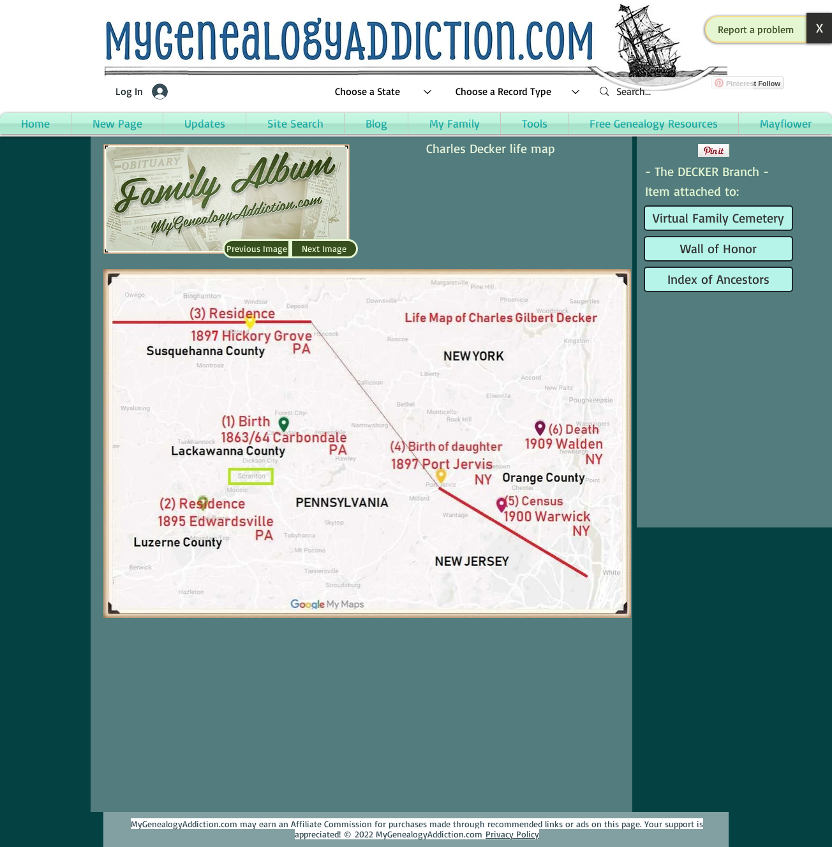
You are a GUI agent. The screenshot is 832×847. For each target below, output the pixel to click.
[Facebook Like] (669, 150)
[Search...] (671, 91)
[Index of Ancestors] (718, 279)
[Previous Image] (256, 248)
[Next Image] (324, 248)
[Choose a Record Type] (518, 91)
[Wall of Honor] (718, 248)
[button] (756, 29)
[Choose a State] (383, 91)
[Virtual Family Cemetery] (718, 218)
